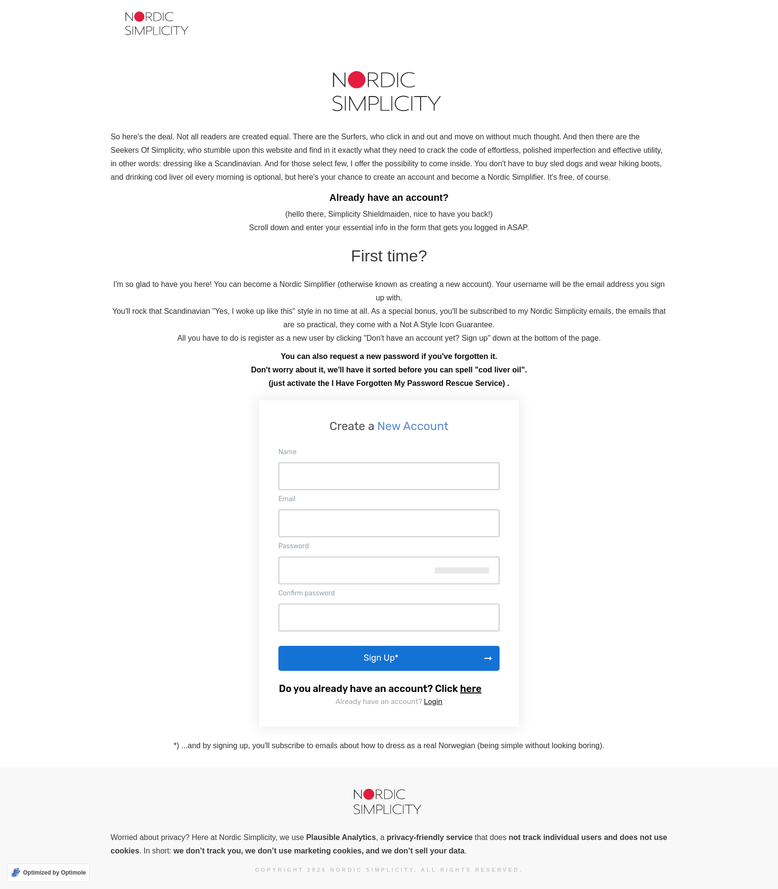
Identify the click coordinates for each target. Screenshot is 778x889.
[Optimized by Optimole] (48, 873)
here (471, 688)
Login (433, 701)
